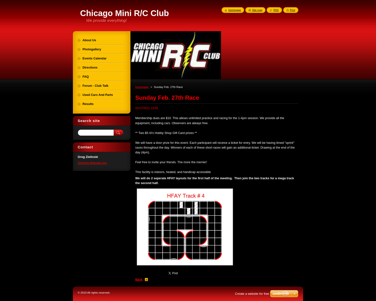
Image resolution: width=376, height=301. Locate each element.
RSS (276, 10)
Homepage (142, 87)
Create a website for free (252, 293)
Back (139, 279)
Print (292, 10)
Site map (257, 10)
